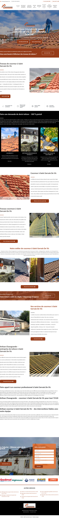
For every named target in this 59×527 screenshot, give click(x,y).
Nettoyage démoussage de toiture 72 (29, 6)
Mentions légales (36, 517)
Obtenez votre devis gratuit (40, 201)
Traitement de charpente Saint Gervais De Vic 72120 (30, 497)
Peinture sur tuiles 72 (34, 6)
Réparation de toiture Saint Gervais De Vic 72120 (29, 494)
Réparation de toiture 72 (39, 6)
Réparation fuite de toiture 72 (55, 6)
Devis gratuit (5, 96)
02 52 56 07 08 (46, 1)
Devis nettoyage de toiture (9, 241)
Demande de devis (38, 338)
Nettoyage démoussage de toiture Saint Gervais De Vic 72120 (10, 492)
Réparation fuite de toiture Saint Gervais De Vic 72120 (50, 495)
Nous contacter (36, 41)
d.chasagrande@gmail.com (5, 1)
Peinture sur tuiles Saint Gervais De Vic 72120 (30, 491)
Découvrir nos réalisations (29, 286)
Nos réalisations (23, 41)
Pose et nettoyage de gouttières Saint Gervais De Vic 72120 (50, 492)
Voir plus (10, 161)
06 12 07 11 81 (55, 1)
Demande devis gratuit (8, 381)
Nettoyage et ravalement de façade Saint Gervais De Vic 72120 (9, 496)
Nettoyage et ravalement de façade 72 (23, 6)
